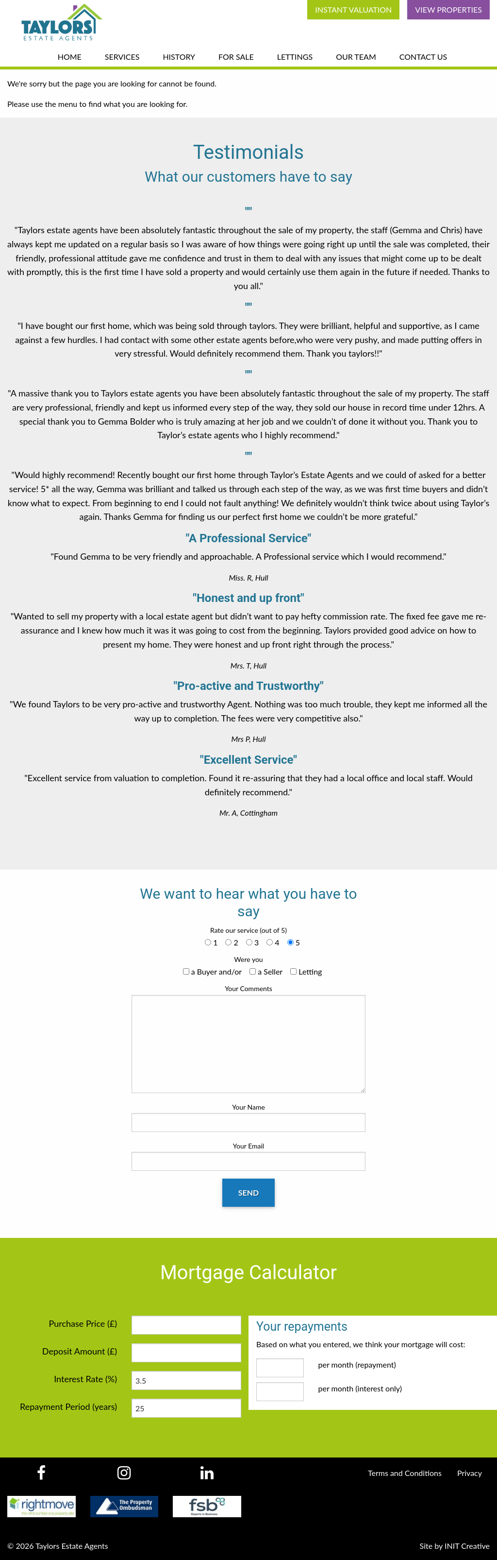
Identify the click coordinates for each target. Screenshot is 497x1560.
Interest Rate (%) (85, 1378)
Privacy (469, 1472)
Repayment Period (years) (68, 1406)
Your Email (248, 1156)
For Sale (236, 56)
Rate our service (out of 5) (248, 930)
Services (122, 56)
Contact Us (423, 56)
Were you (248, 959)
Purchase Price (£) (83, 1323)
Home (70, 56)
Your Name (248, 1117)
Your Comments (248, 1038)
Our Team (356, 56)
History (179, 56)
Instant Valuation (353, 9)
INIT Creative (467, 1545)
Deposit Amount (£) (79, 1351)
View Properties (448, 9)
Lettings (295, 56)
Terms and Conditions (405, 1472)
